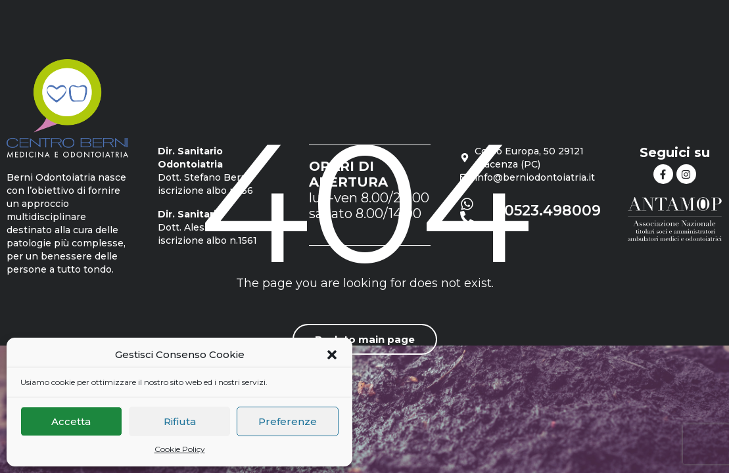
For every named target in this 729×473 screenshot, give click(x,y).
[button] (332, 354)
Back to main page (365, 339)
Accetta (71, 421)
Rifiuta (180, 421)
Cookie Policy (179, 449)
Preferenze (287, 421)
